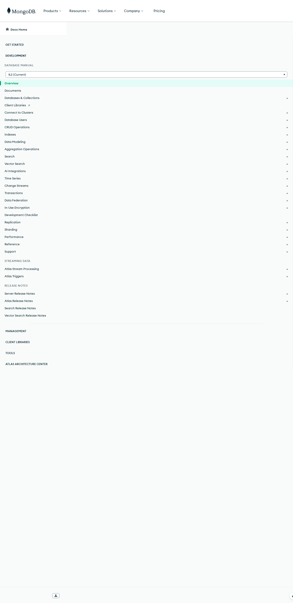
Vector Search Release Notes (25, 315)
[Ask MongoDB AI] (263, 29)
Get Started (269, 11)
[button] (33, 74)
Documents (13, 90)
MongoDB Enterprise (111, 98)
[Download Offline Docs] (56, 595)
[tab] (107, 173)
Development (15, 55)
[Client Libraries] (33, 105)
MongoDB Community (113, 113)
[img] (84, 585)
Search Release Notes (20, 308)
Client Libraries (17, 342)
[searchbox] (128, 29)
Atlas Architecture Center (26, 364)
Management (15, 331)
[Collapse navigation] (66, 596)
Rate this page (91, 577)
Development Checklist (21, 215)
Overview (11, 83)
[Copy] (274, 197)
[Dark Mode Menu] (282, 29)
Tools (10, 353)
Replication (163, 238)
